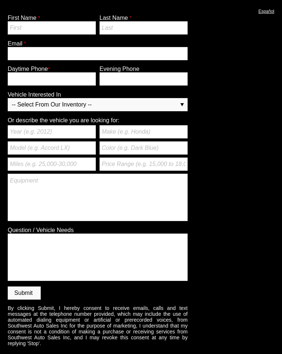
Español (266, 11)
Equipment (98, 197)
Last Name (114, 18)
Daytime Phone (28, 69)
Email (15, 43)
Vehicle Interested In (34, 94)
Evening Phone (120, 69)
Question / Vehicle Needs (41, 230)
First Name (22, 18)
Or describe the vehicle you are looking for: (63, 120)
